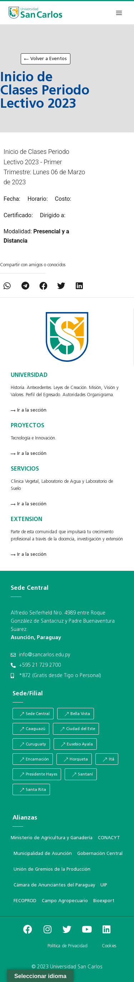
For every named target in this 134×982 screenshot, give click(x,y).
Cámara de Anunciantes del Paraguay (54, 885)
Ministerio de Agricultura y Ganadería (52, 838)
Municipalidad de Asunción (43, 853)
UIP (103, 885)
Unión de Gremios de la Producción (52, 869)
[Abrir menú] (118, 12)
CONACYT (109, 838)
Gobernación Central (100, 853)
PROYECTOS (27, 426)
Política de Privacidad (68, 946)
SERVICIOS (25, 469)
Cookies (109, 946)
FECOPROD (25, 901)
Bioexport (103, 901)
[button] (7, 286)
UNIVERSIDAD (29, 375)
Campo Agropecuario (65, 901)
